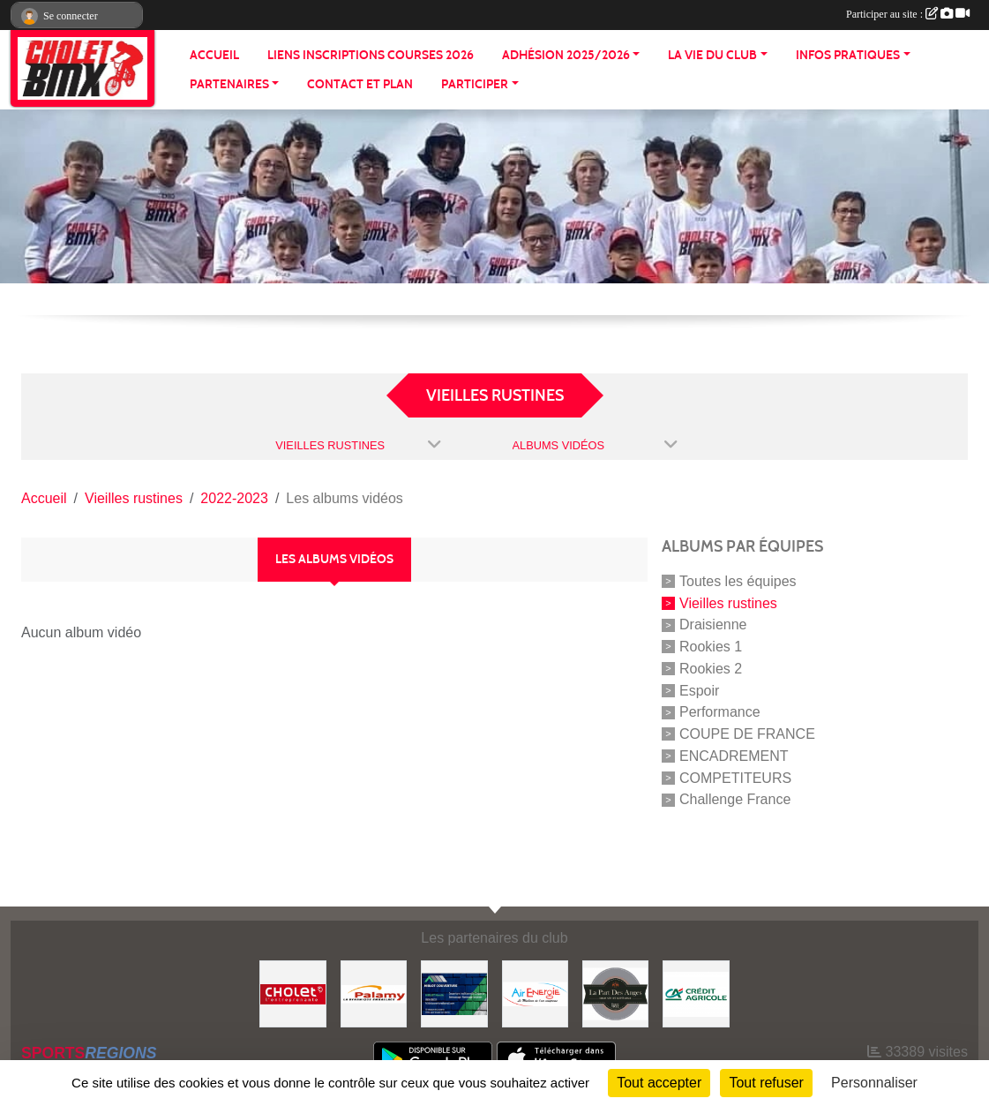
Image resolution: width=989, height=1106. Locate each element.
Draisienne (712, 624)
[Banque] (696, 992)
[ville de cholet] (292, 992)
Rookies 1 (710, 646)
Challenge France (734, 799)
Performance (719, 711)
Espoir (699, 689)
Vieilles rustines (728, 602)
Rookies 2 (710, 668)
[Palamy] (374, 992)
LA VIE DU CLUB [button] (712, 55)
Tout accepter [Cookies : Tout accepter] (659, 1082)
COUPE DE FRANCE (747, 733)
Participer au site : (908, 14)
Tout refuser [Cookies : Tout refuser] (766, 1082)
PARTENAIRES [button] (229, 84)
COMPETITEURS (735, 777)
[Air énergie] (535, 992)
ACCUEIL (214, 55)
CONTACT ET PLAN (360, 84)
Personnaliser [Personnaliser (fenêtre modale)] (874, 1082)
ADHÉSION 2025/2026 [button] (566, 55)
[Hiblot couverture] (454, 992)
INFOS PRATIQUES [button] (848, 55)
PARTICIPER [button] (474, 84)
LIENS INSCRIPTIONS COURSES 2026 (370, 55)
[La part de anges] (615, 992)
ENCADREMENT (734, 756)
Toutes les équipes (738, 581)
